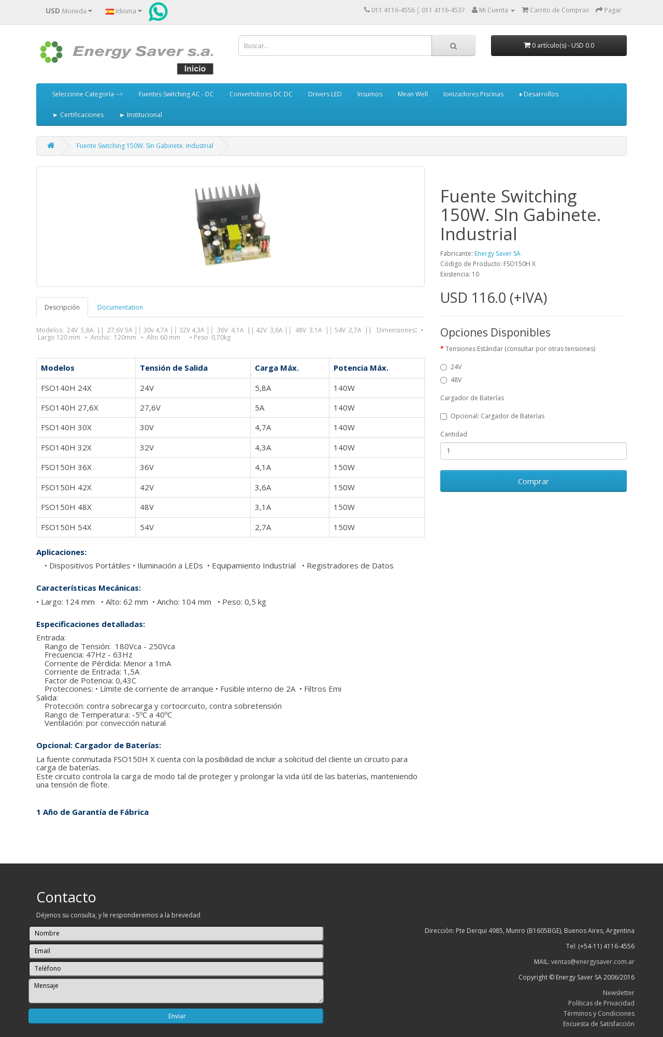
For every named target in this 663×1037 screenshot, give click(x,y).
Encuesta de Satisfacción (599, 1023)
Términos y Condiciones (599, 1013)
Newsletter (619, 992)
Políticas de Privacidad (601, 1003)
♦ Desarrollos (538, 94)
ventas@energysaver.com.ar (593, 961)
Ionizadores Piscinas (473, 94)
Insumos (369, 94)
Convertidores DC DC (261, 94)
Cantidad (453, 434)
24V (451, 366)
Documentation (120, 307)
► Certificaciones (78, 114)
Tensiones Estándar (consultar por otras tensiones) (520, 348)
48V (451, 379)
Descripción (62, 307)
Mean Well (413, 94)
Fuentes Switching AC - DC (176, 94)
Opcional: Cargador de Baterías (492, 416)
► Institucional (140, 114)
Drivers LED (325, 94)
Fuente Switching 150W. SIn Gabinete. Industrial (145, 145)
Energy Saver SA (497, 253)
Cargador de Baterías (472, 397)
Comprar (533, 481)
